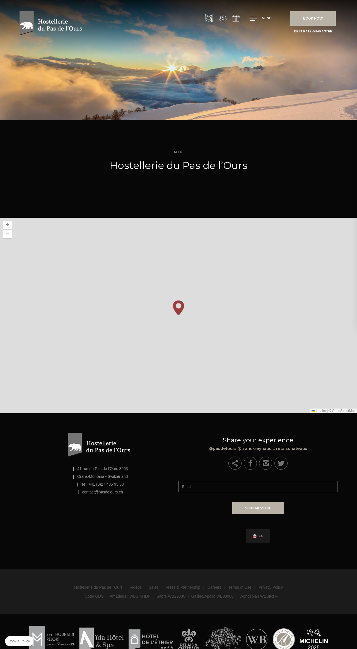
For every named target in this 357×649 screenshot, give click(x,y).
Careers (214, 587)
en (261, 536)
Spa (223, 18)
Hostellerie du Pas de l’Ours (98, 587)
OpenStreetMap (344, 411)
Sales (153, 587)
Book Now (313, 18)
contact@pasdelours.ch (102, 492)
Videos (136, 587)
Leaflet (319, 411)
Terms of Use (239, 587)
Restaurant (208, 18)
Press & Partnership (183, 587)
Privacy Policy (271, 587)
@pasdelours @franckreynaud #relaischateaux (257, 442)
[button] (178, 307)
